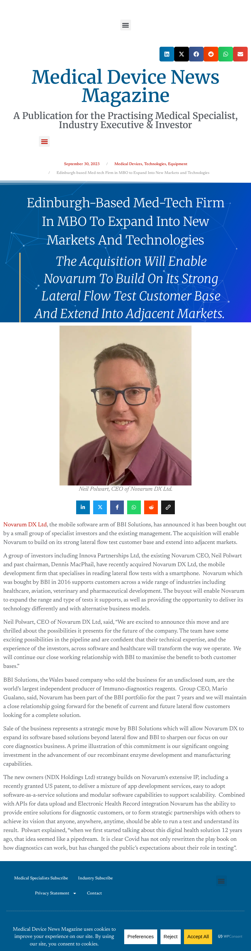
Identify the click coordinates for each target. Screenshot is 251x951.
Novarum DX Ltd (25, 525)
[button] (125, 25)
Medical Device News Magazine (126, 86)
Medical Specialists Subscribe (41, 878)
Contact (94, 893)
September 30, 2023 (82, 164)
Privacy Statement (56, 893)
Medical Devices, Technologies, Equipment (150, 164)
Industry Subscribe (95, 878)
